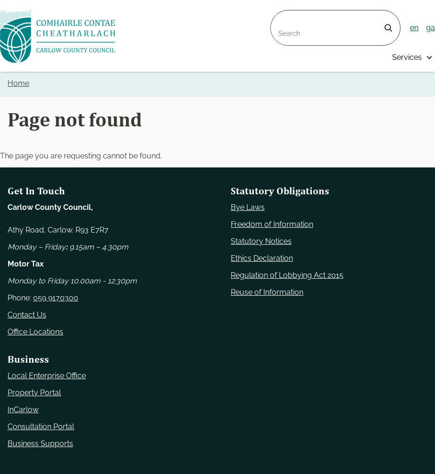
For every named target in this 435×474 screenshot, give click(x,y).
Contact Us (27, 314)
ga (430, 27)
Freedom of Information (272, 224)
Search (283, 15)
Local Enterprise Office (47, 375)
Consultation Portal (41, 426)
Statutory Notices (261, 241)
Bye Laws (248, 207)
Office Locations (35, 331)
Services (407, 57)
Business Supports (40, 443)
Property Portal (34, 392)
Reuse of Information (267, 292)
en (414, 27)
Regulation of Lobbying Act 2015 (287, 275)
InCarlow (23, 409)
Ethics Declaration (262, 258)
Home (18, 83)
